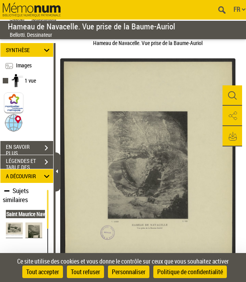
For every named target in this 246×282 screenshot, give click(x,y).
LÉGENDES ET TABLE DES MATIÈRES (29, 163)
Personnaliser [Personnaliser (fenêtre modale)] (128, 272)
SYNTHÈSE (29, 50)
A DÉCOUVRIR (29, 176)
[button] (13, 122)
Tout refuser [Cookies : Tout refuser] (85, 272)
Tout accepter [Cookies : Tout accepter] (42, 272)
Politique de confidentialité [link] (190, 272)
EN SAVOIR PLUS (29, 149)
